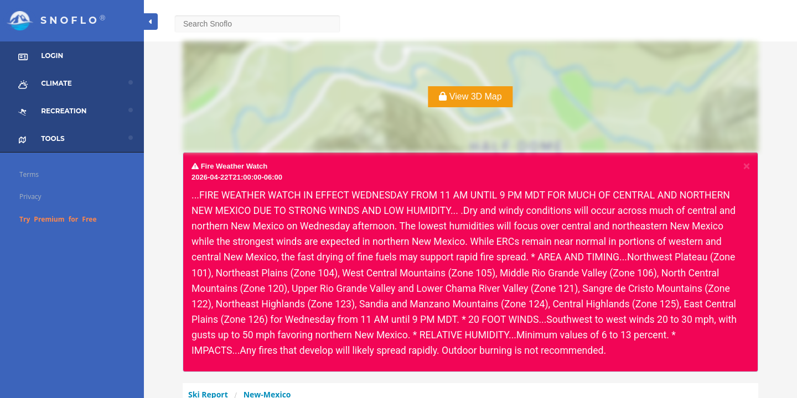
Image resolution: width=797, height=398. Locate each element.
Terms (29, 174)
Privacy (30, 196)
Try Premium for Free (58, 219)
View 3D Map (470, 96)
